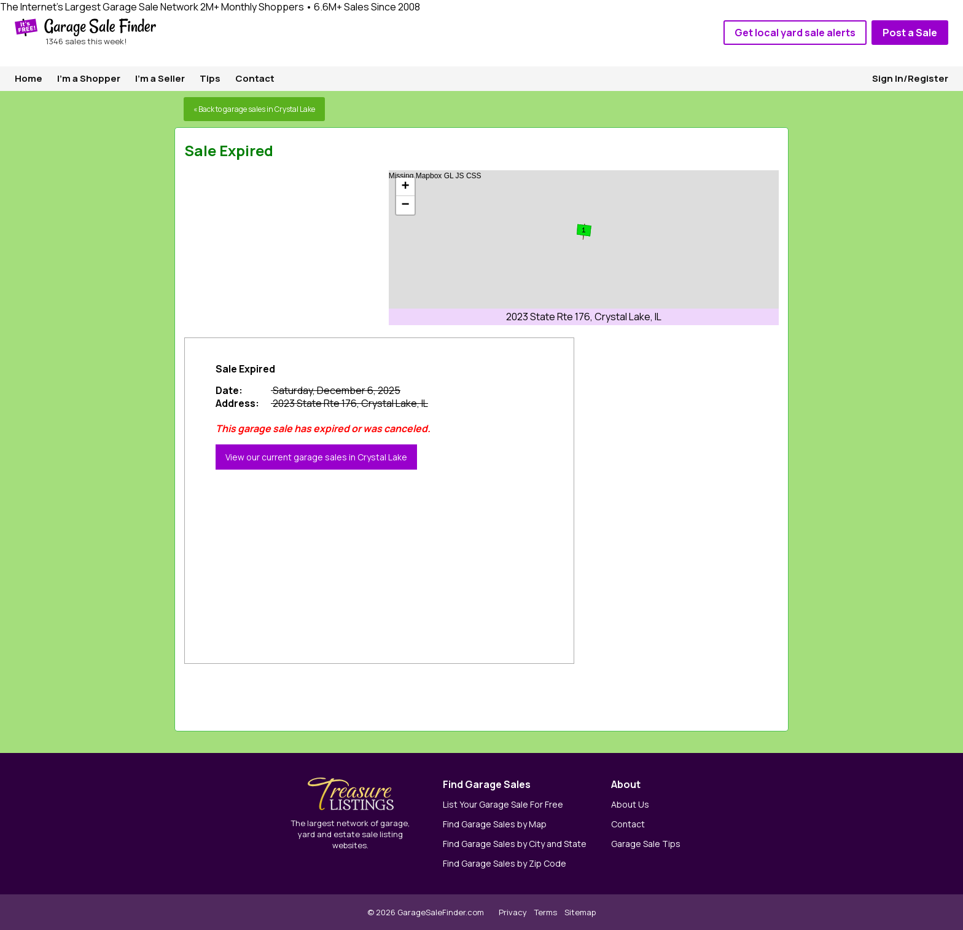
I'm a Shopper (88, 78)
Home (28, 78)
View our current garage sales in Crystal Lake (316, 457)
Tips (210, 78)
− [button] (406, 205)
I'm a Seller (160, 78)
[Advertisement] (276, 247)
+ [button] (406, 187)
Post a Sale (910, 32)
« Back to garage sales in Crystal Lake (254, 109)
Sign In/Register (910, 78)
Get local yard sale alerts (795, 32)
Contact (255, 78)
